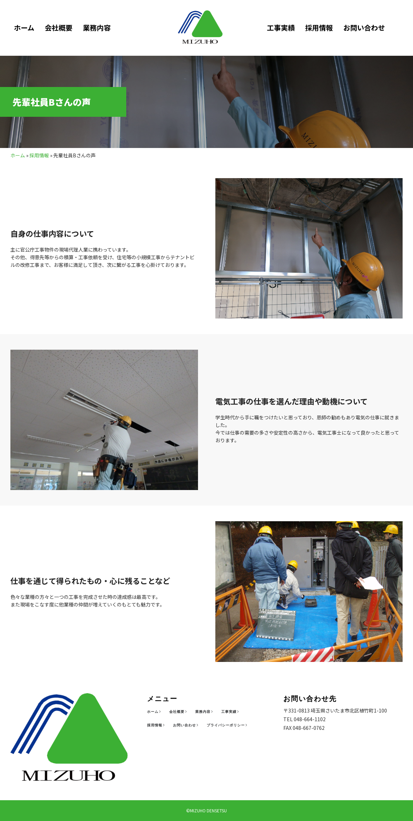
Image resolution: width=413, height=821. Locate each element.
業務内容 (97, 28)
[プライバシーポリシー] (228, 725)
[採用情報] (156, 725)
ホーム (24, 28)
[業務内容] (204, 712)
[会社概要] (178, 712)
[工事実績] (230, 712)
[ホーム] (154, 712)
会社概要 (58, 28)
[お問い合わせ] (186, 725)
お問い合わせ (364, 28)
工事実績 (281, 28)
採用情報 (319, 28)
